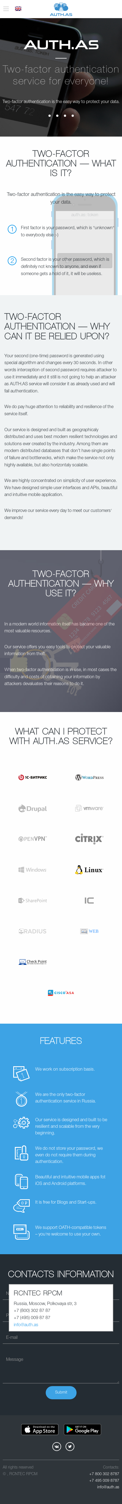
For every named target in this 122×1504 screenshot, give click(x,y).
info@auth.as (26, 1325)
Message (14, 1360)
